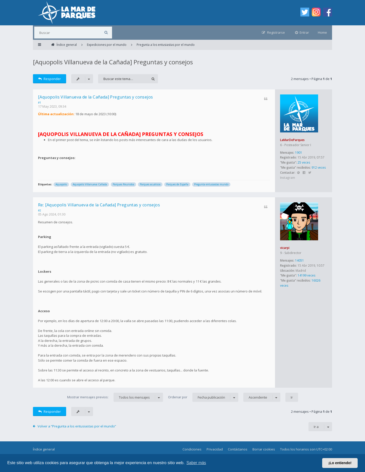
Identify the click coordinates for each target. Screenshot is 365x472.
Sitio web (298, 173)
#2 (39, 210)
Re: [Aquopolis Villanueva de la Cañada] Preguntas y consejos (99, 205)
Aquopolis (61, 184)
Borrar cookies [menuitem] (263, 449)
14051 (299, 260)
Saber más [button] (196, 463)
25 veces (304, 162)
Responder (49, 78)
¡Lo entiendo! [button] (340, 463)
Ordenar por (203, 397)
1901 (298, 152)
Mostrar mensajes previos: (115, 397)
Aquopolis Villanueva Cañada (90, 184)
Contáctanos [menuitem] (237, 449)
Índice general (44, 449)
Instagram (287, 177)
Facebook (304, 173)
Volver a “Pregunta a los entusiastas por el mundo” (77, 426)
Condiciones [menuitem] (192, 449)
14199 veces (306, 275)
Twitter (309, 173)
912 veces (319, 167)
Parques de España (177, 184)
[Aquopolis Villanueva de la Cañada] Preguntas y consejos (113, 62)
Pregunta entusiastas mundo (211, 184)
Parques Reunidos (123, 184)
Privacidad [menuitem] (215, 449)
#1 (39, 102)
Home (322, 32)
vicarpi (284, 248)
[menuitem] (302, 32)
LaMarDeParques (292, 140)
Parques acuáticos (150, 184)
